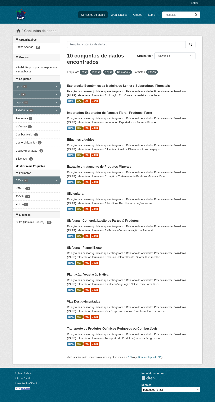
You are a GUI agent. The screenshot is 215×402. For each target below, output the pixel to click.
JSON (95, 101)
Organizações (119, 14)
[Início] (18, 31)
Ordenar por (145, 55)
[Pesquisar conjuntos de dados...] (181, 14)
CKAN (148, 378)
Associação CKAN (26, 383)
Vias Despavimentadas (83, 301)
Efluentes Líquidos (80, 139)
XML (87, 101)
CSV (79, 101)
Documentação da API (149, 357)
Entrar (194, 3)
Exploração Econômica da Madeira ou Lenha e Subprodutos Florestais (118, 85)
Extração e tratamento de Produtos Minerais (99, 166)
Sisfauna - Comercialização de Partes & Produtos (103, 220)
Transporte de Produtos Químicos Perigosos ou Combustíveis (112, 328)
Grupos (137, 14)
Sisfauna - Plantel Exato (84, 247)
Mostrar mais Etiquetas (30, 166)
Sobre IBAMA (23, 373)
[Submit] (196, 14)
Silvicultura (75, 193)
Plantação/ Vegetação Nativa (87, 274)
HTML (71, 101)
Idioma (145, 384)
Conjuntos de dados (93, 14)
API (130, 357)
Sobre (151, 14)
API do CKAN (23, 378)
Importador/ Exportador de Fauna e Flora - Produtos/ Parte (109, 112)
